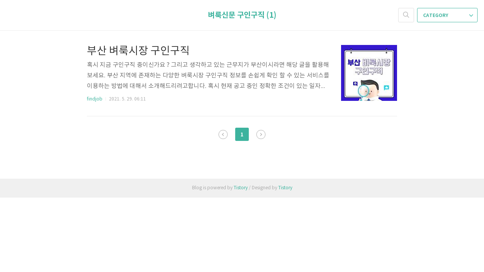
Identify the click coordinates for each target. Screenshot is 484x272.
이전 (223, 134)
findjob (94, 99)
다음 (260, 134)
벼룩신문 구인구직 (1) (242, 15)
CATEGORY (448, 15)
